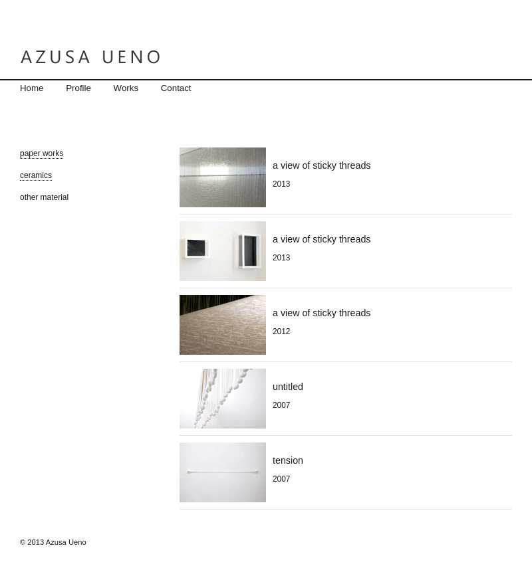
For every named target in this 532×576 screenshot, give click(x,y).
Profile (78, 88)
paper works (41, 153)
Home (31, 88)
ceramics (36, 175)
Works (126, 88)
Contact (176, 88)
